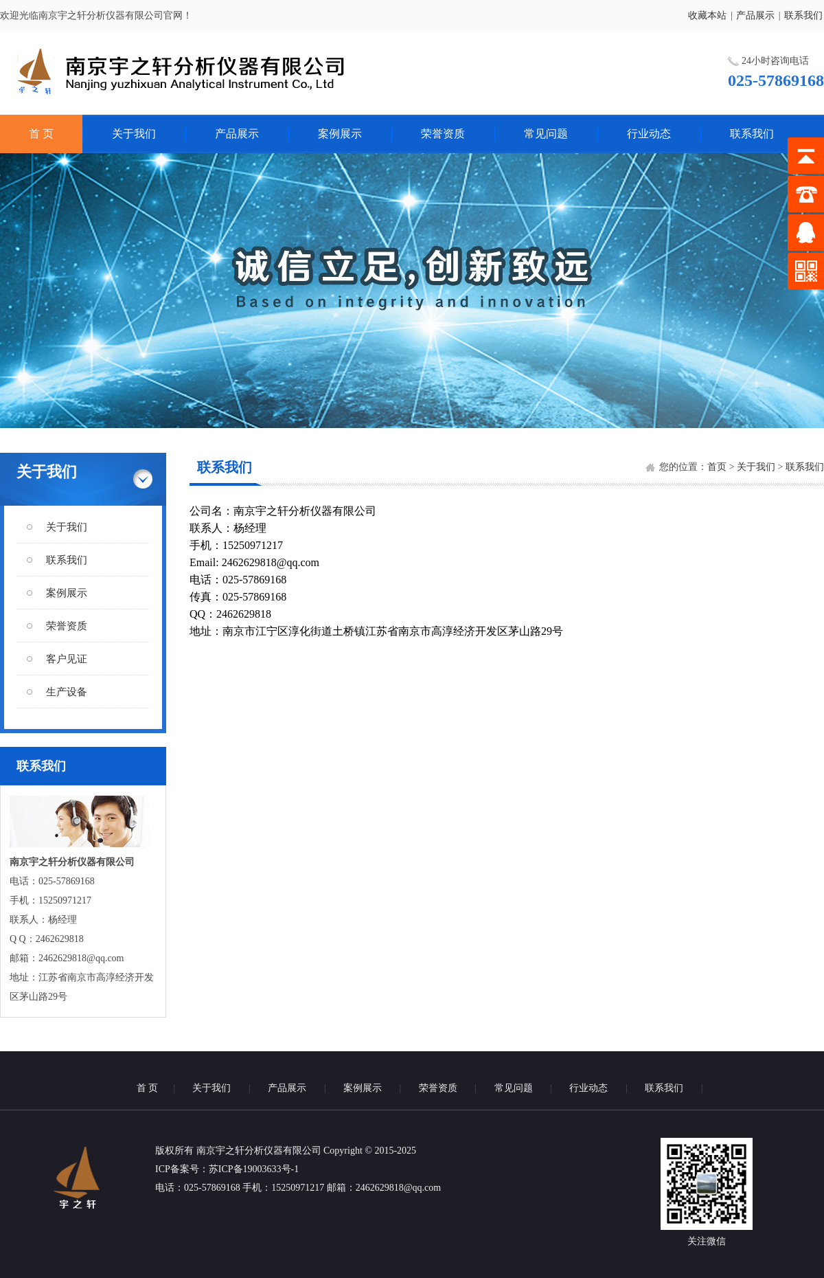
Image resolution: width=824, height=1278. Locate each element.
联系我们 (803, 15)
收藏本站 (707, 15)
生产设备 (66, 691)
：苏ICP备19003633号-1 (249, 1169)
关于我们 (134, 133)
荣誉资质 (443, 133)
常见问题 (546, 133)
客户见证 (66, 658)
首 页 (41, 133)
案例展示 (340, 133)
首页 (716, 467)
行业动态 (649, 133)
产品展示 (755, 15)
